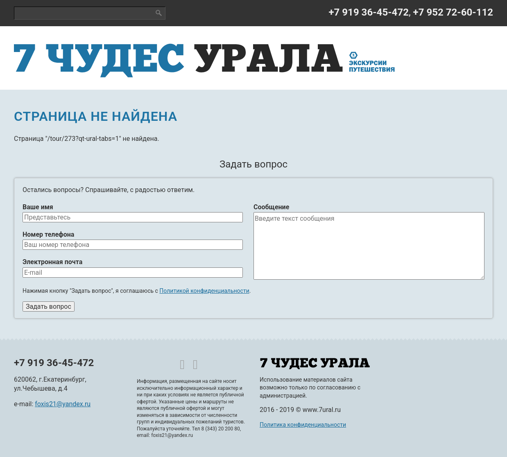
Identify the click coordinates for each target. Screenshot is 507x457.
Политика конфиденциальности (303, 424)
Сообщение (271, 207)
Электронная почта (52, 262)
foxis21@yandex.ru (63, 404)
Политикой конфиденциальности (204, 290)
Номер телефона (48, 234)
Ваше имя (38, 207)
